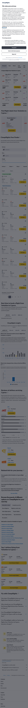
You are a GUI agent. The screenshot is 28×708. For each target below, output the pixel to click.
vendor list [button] (4, 27)
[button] (14, 47)
